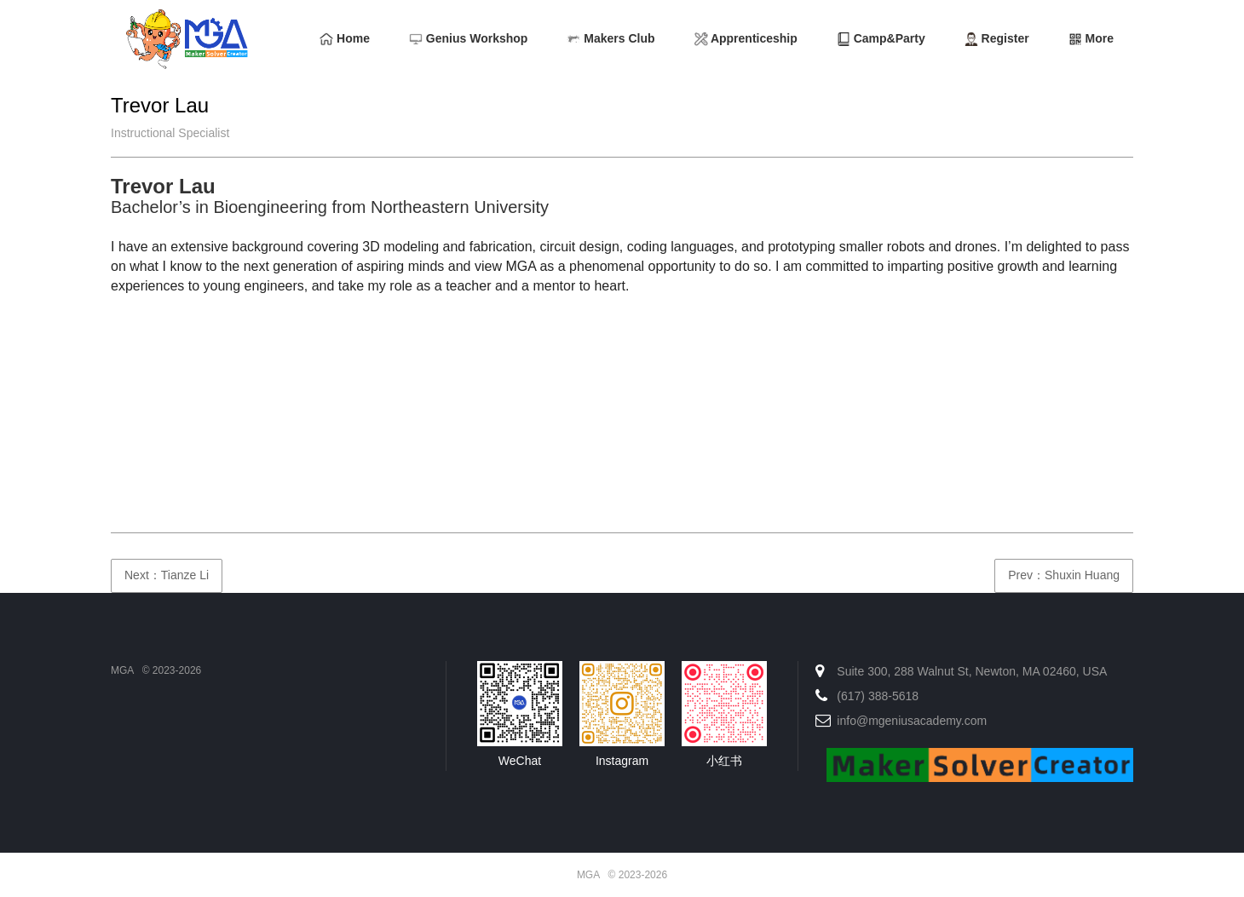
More (1091, 39)
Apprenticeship (746, 39)
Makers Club (610, 39)
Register (997, 39)
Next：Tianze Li (166, 575)
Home (345, 39)
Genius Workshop (468, 39)
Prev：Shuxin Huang (1064, 575)
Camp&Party (881, 39)
